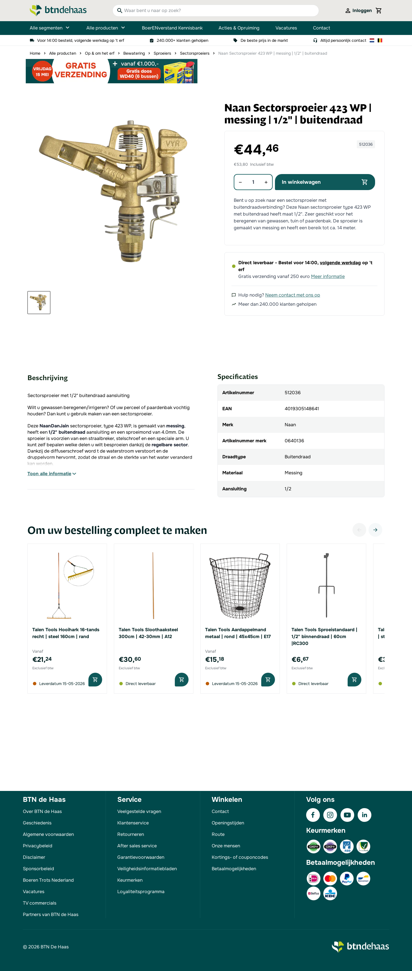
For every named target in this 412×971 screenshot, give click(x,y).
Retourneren (130, 834)
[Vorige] (359, 530)
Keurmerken (129, 880)
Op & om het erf (99, 53)
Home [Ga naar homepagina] (35, 53)
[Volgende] (375, 530)
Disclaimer (34, 857)
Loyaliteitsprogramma (141, 892)
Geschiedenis (37, 823)
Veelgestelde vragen (139, 811)
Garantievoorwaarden (140, 857)
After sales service (137, 846)
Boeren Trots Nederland (48, 880)
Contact (321, 28)
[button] (119, 194)
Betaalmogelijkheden (234, 869)
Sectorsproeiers (194, 53)
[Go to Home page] (58, 10)
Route (218, 834)
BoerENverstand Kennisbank (172, 28)
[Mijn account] (358, 10)
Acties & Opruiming (239, 28)
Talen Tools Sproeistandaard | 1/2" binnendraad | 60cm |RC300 (324, 636)
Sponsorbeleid (38, 869)
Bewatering (134, 53)
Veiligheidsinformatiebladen (147, 869)
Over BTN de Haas (42, 811)
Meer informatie (328, 276)
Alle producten (106, 28)
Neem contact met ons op (292, 295)
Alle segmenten (50, 28)
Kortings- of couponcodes (240, 857)
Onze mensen (226, 846)
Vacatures (286, 28)
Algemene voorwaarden (48, 834)
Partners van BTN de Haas (50, 914)
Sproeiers (162, 53)
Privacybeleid (37, 846)
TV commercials (39, 903)
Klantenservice (133, 823)
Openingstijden (228, 823)
